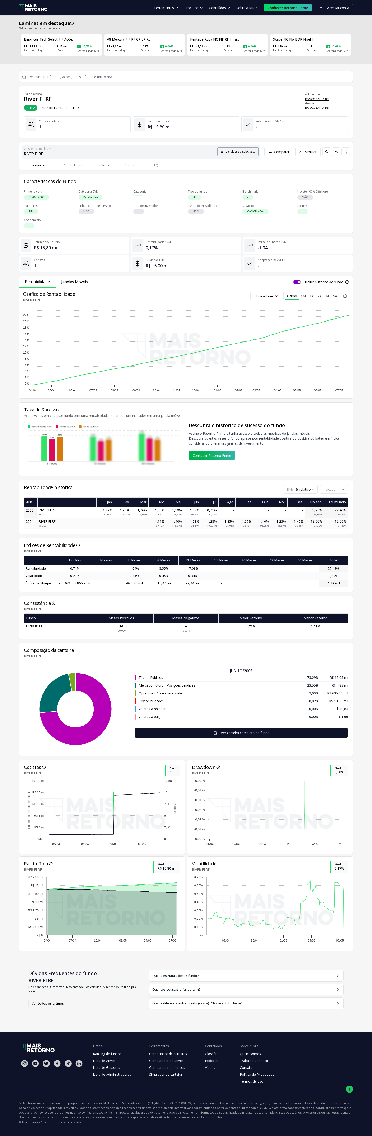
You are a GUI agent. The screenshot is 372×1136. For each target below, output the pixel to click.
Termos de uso (251, 1081)
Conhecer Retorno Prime (212, 455)
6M (303, 296)
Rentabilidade (73, 165)
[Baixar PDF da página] (336, 151)
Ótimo (292, 297)
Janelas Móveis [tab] (74, 281)
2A (319, 296)
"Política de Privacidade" (69, 1117)
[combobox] (301, 489)
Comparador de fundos (167, 1067)
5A (335, 296)
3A (327, 296)
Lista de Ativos (104, 1060)
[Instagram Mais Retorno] (24, 1063)
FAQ (155, 165)
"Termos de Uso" (36, 1117)
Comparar (278, 152)
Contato (246, 1067)
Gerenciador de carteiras (168, 1053)
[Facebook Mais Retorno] (57, 1063)
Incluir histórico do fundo (324, 282)
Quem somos (250, 1053)
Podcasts (212, 1060)
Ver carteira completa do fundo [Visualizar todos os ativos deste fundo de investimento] (241, 733)
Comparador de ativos (166, 1060)
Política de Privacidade (257, 1074)
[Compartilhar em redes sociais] (345, 151)
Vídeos (210, 1067)
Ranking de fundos (107, 1053)
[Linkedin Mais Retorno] (79, 1063)
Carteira (130, 165)
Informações (37, 165)
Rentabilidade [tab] (37, 281)
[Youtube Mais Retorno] (35, 1063)
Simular (307, 152)
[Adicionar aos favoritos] (326, 151)
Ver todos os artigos (48, 1003)
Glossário (212, 1053)
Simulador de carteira (165, 1074)
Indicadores (267, 296)
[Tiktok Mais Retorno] (68, 1063)
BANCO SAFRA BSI (317, 99)
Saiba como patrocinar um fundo (39, 28)
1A (312, 296)
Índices (103, 165)
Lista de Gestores (106, 1067)
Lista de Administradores (112, 1074)
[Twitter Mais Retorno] (46, 1063)
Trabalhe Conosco (254, 1060)
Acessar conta (334, 7)
